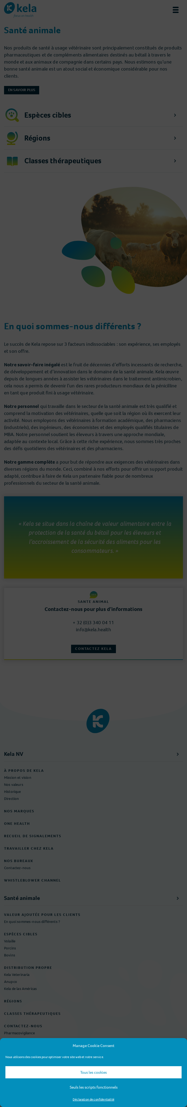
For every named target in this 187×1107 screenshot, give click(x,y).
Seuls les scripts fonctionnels (94, 1087)
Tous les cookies (93, 1072)
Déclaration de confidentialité (93, 1099)
